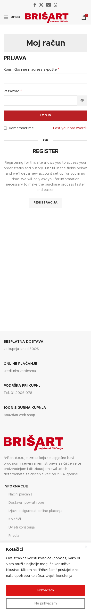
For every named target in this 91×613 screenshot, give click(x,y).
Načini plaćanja (20, 494)
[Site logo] (46, 17)
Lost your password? (70, 128)
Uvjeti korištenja (59, 576)
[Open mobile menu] (12, 17)
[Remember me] (5, 128)
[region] (45, 577)
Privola (13, 535)
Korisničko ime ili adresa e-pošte (31, 69)
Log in (45, 115)
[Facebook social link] (35, 5)
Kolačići (14, 519)
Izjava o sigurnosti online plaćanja (35, 511)
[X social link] (41, 5)
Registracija (45, 202)
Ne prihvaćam (45, 603)
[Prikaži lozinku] (82, 100)
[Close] (86, 546)
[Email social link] (48, 5)
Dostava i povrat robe (26, 502)
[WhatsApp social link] (55, 5)
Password (13, 91)
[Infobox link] (45, 346)
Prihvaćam (45, 590)
